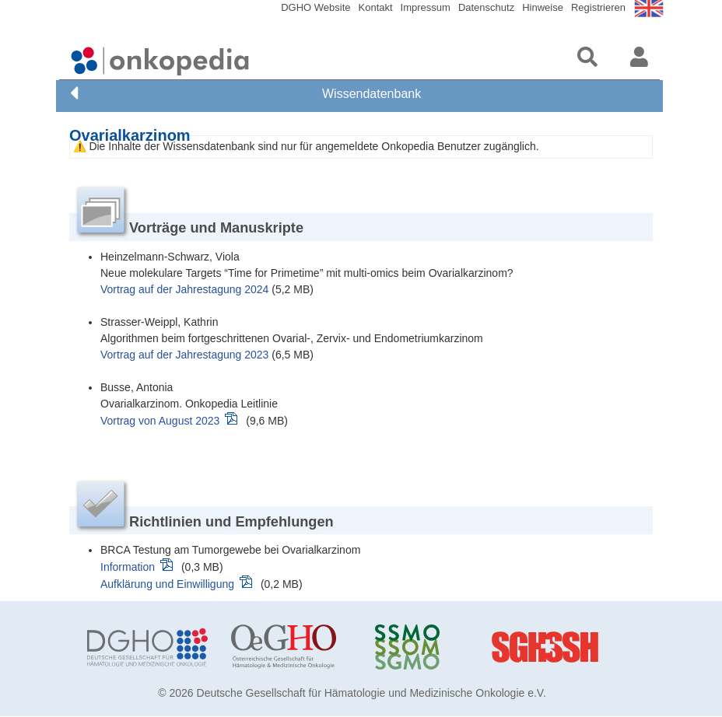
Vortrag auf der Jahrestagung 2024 (184, 289)
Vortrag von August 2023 (159, 420)
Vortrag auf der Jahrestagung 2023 (184, 354)
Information (127, 567)
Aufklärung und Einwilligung (167, 584)
